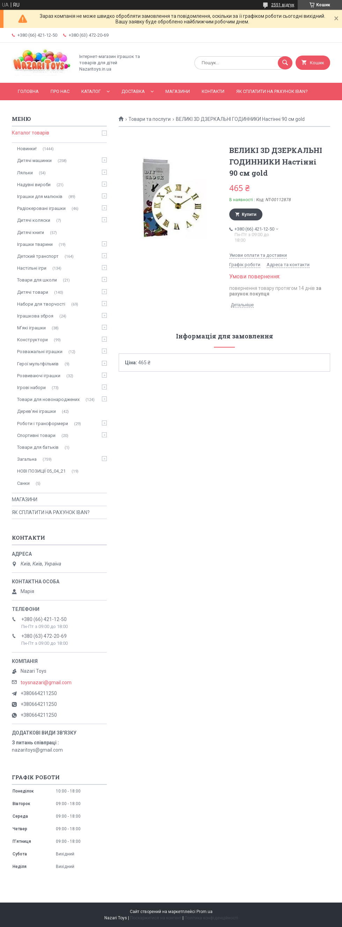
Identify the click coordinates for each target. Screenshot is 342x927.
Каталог (91, 91)
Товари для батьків (38, 447)
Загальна (27, 459)
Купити (249, 214)
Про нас (60, 91)
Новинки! (27, 148)
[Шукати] (285, 63)
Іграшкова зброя (35, 316)
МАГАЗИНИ (177, 91)
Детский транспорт (38, 256)
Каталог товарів (30, 133)
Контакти (213, 91)
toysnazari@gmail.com (46, 682)
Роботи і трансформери (42, 423)
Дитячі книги (30, 232)
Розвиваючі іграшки (38, 375)
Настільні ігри (31, 268)
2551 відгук (282, 4)
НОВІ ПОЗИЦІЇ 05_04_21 (41, 471)
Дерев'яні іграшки (36, 411)
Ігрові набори (31, 387)
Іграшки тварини (35, 244)
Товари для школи (37, 280)
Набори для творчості (41, 304)
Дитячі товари (32, 292)
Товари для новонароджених (48, 399)
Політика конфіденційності (211, 917)
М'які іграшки (31, 327)
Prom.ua (204, 911)
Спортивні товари (36, 435)
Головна (28, 91)
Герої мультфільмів (38, 363)
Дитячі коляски (33, 220)
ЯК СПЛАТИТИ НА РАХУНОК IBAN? (272, 91)
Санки (23, 483)
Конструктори (32, 339)
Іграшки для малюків (39, 196)
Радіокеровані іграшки (41, 208)
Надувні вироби (34, 184)
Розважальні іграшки (39, 351)
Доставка (133, 91)
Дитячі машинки (34, 160)
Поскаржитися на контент (155, 917)
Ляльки (25, 172)
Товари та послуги (149, 119)
